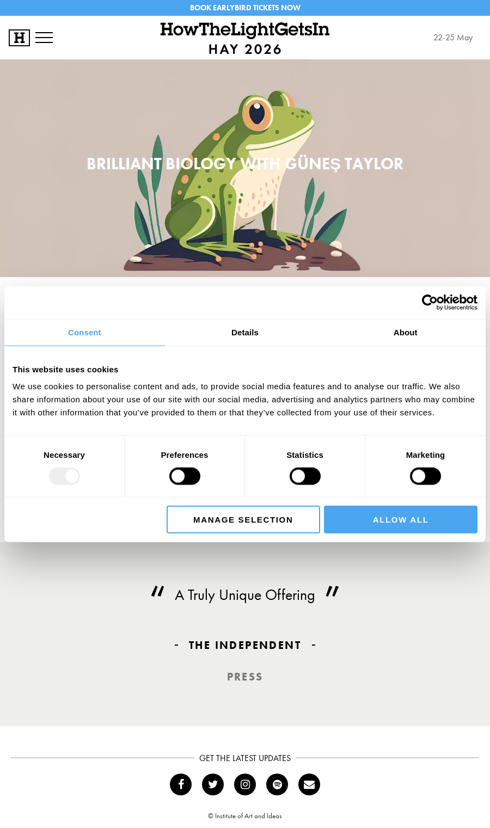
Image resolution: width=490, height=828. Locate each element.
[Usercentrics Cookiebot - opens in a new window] (429, 302)
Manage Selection (243, 519)
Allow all (401, 519)
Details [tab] (245, 331)
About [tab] (406, 331)
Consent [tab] (84, 331)
